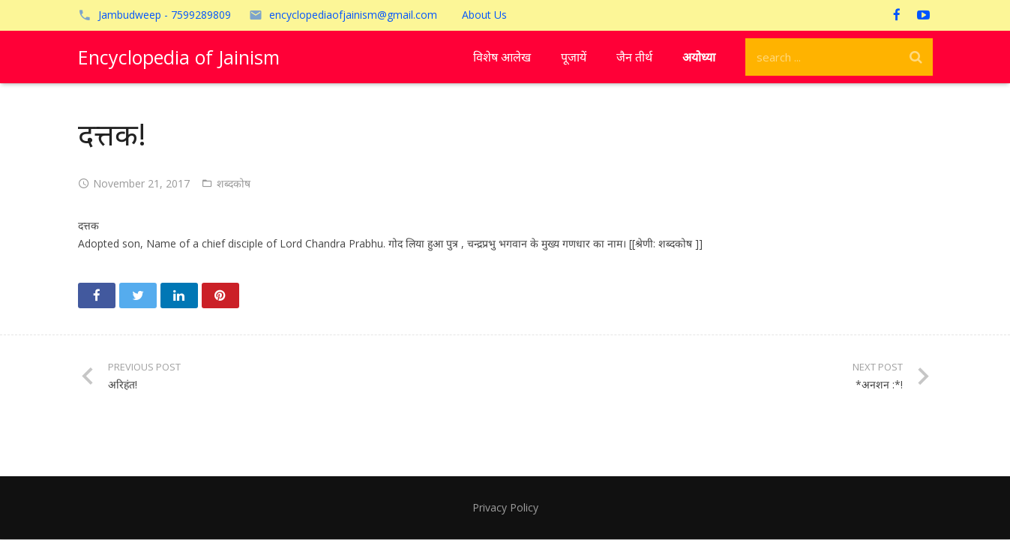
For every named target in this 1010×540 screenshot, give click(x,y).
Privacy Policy (505, 507)
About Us (484, 15)
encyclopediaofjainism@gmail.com (353, 15)
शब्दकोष (233, 183)
